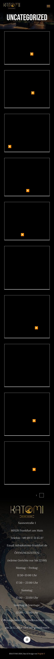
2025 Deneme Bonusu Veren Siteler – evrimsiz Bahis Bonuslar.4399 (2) (25, 214)
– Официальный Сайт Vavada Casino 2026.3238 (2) (23, 170)
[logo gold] (11, 4)
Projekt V (41, 654)
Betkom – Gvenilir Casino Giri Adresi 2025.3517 (25, 41)
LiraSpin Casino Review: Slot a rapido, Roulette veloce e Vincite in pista (25, 356)
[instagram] (27, 639)
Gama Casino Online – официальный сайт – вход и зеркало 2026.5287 (26, 260)
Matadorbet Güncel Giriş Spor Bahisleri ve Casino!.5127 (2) (25, 126)
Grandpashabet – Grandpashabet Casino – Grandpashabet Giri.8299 (26, 307)
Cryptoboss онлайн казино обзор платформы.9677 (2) (25, 454)
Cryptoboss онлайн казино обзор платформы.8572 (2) (25, 405)
